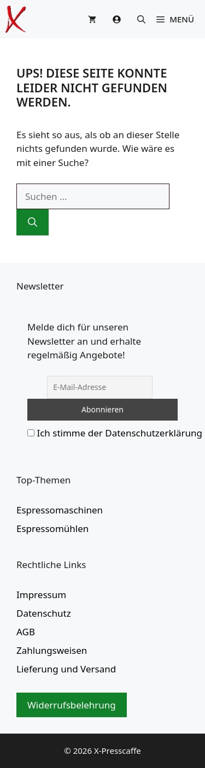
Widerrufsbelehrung (71, 705)
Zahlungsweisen (51, 650)
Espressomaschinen (59, 510)
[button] (141, 19)
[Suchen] (32, 222)
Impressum (41, 594)
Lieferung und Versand (66, 669)
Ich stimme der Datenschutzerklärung (119, 433)
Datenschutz (43, 613)
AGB (25, 631)
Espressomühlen (52, 528)
